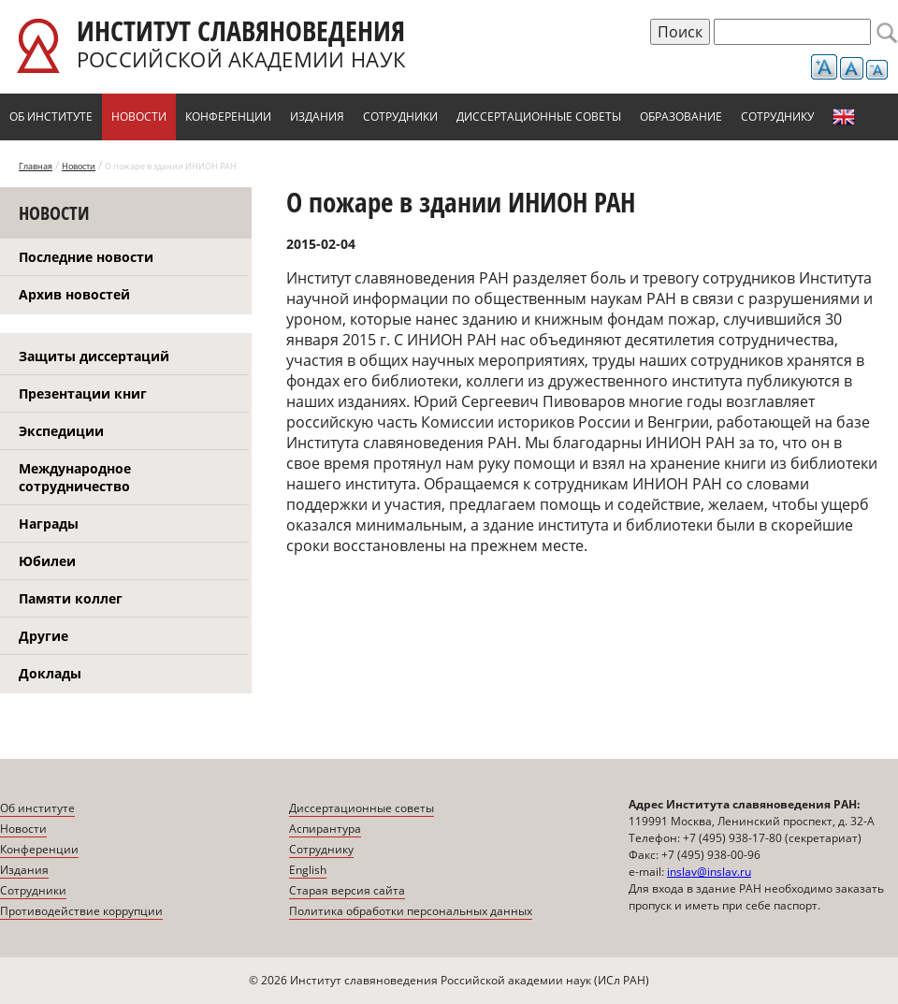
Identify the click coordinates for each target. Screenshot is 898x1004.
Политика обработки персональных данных (410, 911)
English (843, 117)
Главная (35, 166)
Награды (49, 523)
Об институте (51, 116)
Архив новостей (74, 294)
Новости (139, 116)
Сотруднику (777, 116)
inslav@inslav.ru (709, 872)
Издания (317, 116)
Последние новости (86, 257)
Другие (43, 636)
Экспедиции (61, 431)
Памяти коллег (71, 598)
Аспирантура (325, 829)
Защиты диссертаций (94, 356)
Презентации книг (83, 393)
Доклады (50, 673)
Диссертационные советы (538, 116)
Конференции (228, 116)
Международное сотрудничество (75, 477)
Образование (681, 116)
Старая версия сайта (347, 890)
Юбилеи (47, 561)
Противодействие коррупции (81, 911)
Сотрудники (400, 116)
